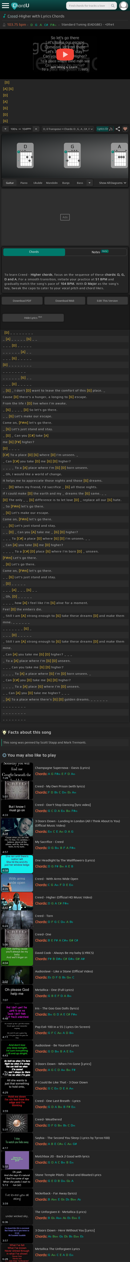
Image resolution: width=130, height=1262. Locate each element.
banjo (66, 182)
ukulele (37, 182)
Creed (13, 16)
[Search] (112, 6)
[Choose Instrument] (90, 183)
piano (23, 182)
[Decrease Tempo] (5, 129)
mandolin (52, 182)
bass (80, 182)
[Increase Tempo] (36, 129)
